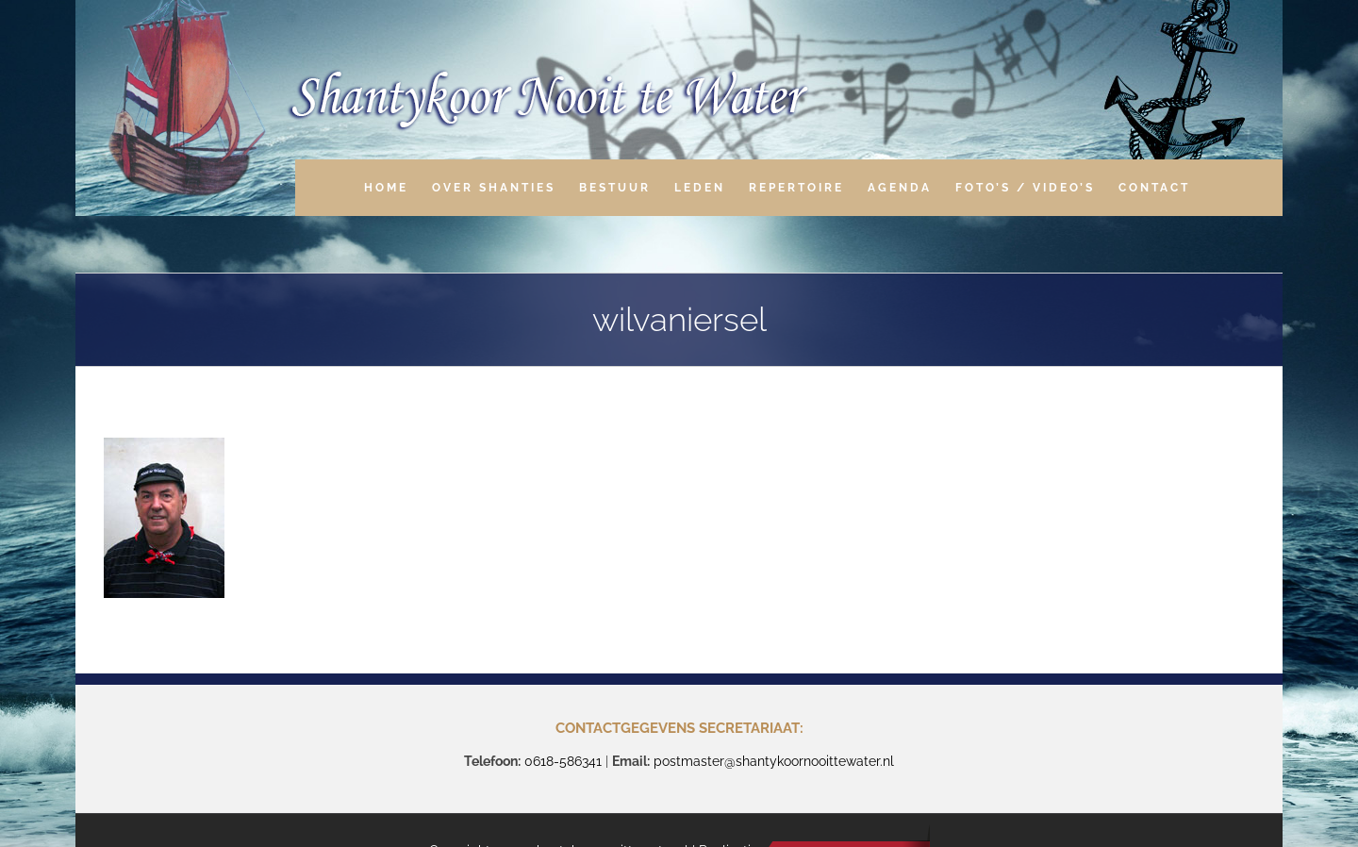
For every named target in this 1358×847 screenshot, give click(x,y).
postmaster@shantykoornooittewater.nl (774, 761)
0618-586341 (563, 761)
